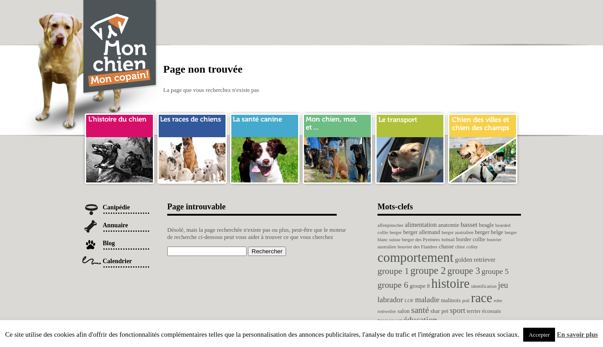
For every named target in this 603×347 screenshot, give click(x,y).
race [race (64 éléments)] (481, 298)
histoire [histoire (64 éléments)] (450, 284)
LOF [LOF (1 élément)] (408, 300)
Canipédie (116, 207)
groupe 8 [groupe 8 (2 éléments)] (420, 286)
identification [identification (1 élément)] (484, 286)
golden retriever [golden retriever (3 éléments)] (475, 259)
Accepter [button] (539, 334)
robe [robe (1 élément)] (498, 300)
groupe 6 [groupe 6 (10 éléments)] (392, 285)
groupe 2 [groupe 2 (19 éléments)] (428, 270)
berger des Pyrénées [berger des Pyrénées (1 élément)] (421, 239)
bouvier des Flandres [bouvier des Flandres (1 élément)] (418, 246)
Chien (120, 47)
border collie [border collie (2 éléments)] (471, 239)
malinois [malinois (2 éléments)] (450, 300)
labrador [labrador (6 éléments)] (390, 299)
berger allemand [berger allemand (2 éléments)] (421, 232)
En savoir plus (577, 334)
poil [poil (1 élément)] (466, 300)
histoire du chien (119, 123)
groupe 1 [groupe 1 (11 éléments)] (393, 271)
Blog (109, 243)
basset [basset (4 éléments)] (468, 224)
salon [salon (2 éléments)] (404, 311)
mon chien (337, 123)
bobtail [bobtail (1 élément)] (448, 239)
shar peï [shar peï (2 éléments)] (439, 311)
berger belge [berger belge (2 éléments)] (489, 232)
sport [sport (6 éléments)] (457, 310)
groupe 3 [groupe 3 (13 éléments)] (463, 271)
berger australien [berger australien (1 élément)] (457, 232)
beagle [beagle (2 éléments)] (486, 225)
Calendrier (117, 261)
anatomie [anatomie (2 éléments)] (448, 225)
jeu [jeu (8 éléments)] (503, 285)
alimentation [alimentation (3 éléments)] (421, 224)
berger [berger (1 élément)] (396, 232)
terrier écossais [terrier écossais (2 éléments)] (484, 311)
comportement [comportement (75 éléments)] (415, 257)
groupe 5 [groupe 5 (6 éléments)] (495, 271)
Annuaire (115, 225)
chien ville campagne (482, 123)
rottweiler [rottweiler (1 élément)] (386, 311)
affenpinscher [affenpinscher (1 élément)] (390, 225)
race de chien (192, 123)
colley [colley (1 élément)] (472, 246)
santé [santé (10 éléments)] (420, 310)
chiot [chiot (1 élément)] (459, 246)
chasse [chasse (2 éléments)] (446, 246)
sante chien (264, 123)
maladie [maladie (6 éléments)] (427, 299)
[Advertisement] (358, 20)
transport (410, 123)
